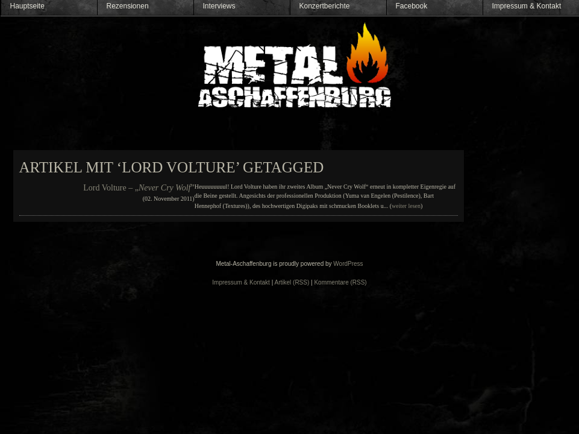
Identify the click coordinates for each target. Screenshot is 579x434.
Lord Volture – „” (138, 187)
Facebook (412, 6)
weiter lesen (406, 206)
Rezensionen (128, 6)
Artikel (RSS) (292, 282)
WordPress (348, 263)
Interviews (219, 6)
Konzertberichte (324, 6)
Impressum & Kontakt (527, 6)
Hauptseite (27, 6)
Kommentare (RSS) (340, 282)
